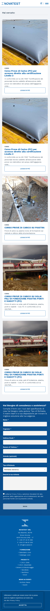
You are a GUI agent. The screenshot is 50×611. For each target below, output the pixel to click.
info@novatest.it (26, 545)
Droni (25, 575)
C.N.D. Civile (25, 562)
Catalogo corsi (25, 555)
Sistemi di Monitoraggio (25, 567)
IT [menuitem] (41, 3)
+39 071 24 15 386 (26, 540)
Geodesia (25, 570)
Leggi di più (25, 90)
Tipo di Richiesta (25, 467)
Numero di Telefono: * (25, 449)
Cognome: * (25, 431)
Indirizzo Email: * (25, 440)
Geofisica (25, 572)
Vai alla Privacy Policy (12, 600)
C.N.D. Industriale (25, 565)
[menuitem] (41, 3)
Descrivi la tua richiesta (25, 482)
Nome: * (25, 422)
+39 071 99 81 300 (26, 542)
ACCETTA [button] (23, 605)
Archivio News (25, 582)
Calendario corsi (25, 552)
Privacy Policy (16, 494)
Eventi (25, 585)
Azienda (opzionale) (25, 458)
